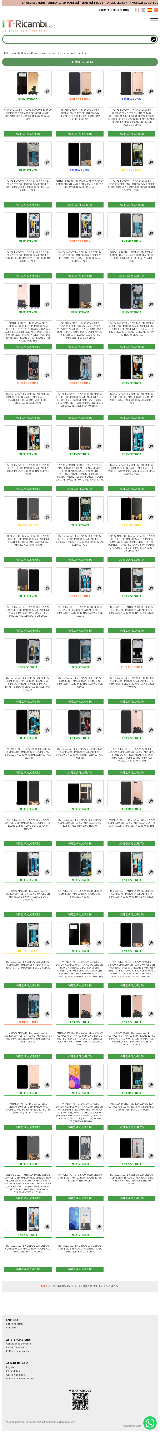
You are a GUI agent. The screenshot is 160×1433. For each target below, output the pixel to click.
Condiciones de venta (18, 1343)
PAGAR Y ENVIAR (15, 1347)
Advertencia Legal (132, 1425)
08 (80, 1286)
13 (106, 1286)
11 (95, 1286)
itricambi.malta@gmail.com (61, 1422)
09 (85, 1286)
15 (116, 1286)
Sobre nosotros (15, 1323)
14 (111, 1286)
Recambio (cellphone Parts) (47, 53)
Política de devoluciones (20, 1378)
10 (90, 1286)
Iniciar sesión (121, 9)
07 (74, 1286)
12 (100, 1286)
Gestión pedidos (15, 1374)
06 (69, 1286)
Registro (104, 9)
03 (53, 1286)
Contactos (12, 1327)
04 (59, 1286)
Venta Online (21, 53)
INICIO (7, 53)
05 (64, 1286)
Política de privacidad (18, 1351)
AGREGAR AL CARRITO (28, 134)
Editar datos (13, 1370)
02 (48, 1286)
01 (43, 1286)
